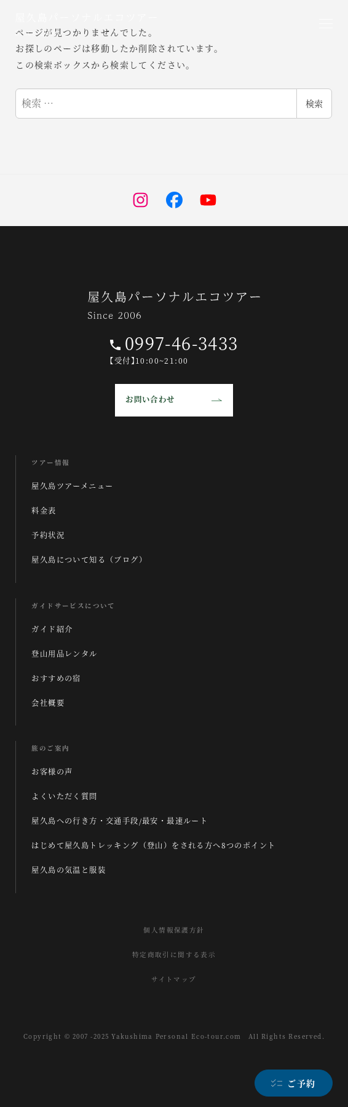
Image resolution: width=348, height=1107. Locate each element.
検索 (314, 103)
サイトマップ (173, 979)
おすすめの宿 (56, 678)
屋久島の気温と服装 (68, 869)
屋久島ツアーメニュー (72, 485)
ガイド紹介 (52, 629)
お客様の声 (52, 771)
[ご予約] (294, 1083)
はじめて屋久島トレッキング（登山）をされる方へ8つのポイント (153, 845)
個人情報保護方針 (173, 929)
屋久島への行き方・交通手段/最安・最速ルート (119, 820)
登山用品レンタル (64, 653)
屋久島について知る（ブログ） (89, 559)
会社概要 (48, 702)
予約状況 (48, 535)
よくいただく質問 (64, 796)
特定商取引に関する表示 (174, 954)
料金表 (43, 510)
